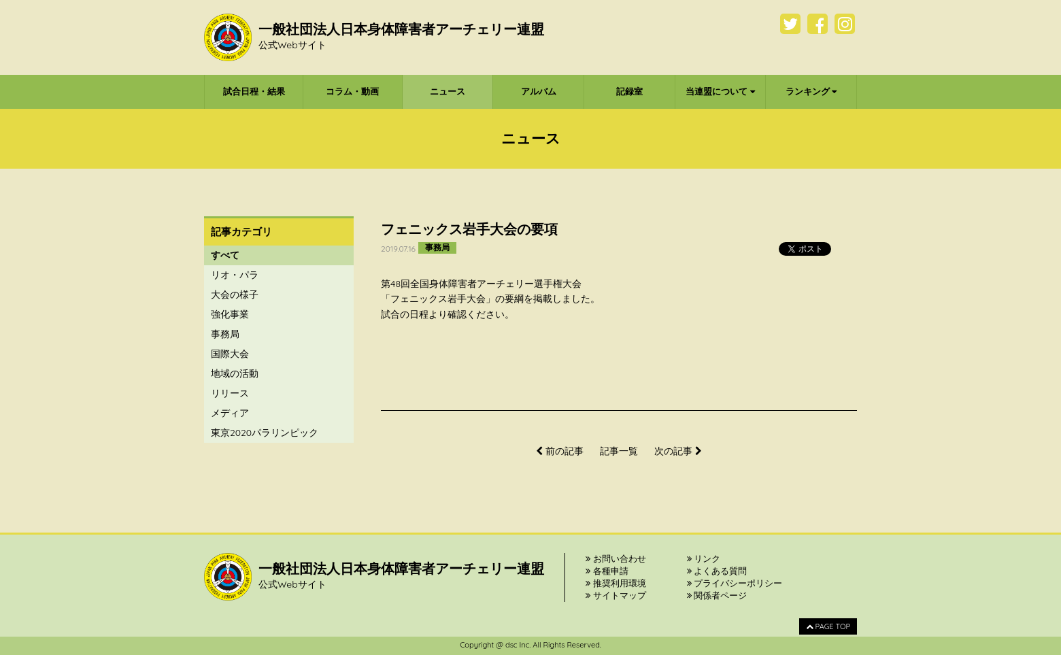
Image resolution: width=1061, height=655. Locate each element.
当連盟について (720, 91)
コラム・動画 (352, 91)
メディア (230, 413)
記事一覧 (619, 451)
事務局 (225, 334)
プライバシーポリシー (735, 582)
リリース (230, 393)
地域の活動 (234, 373)
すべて (225, 255)
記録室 (629, 91)
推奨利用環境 (616, 582)
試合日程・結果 (254, 91)
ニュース (447, 91)
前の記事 (560, 451)
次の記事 (678, 451)
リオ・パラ (234, 275)
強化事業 (230, 314)
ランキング (811, 91)
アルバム (538, 91)
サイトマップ (616, 595)
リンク (704, 558)
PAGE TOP (828, 626)
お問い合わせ (616, 558)
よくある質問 (717, 570)
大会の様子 (234, 294)
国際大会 (230, 354)
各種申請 (607, 570)
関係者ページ (717, 595)
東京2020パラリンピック (264, 432)
